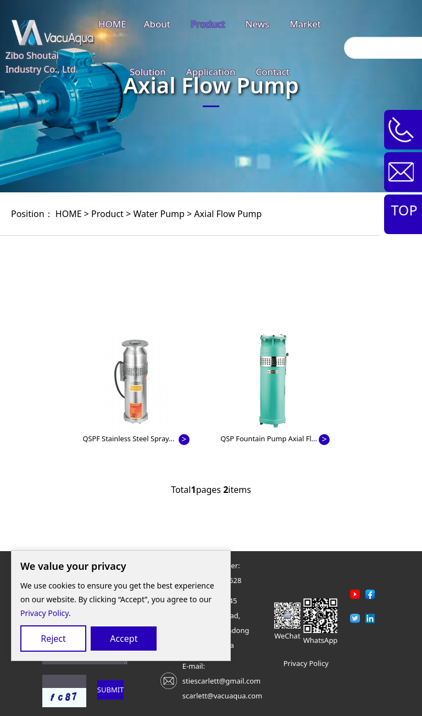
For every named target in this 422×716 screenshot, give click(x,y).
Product (208, 24)
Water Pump (158, 214)
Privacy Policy (44, 613)
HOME (112, 24)
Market (305, 24)
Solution (148, 71)
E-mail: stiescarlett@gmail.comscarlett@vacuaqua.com (222, 681)
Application (211, 71)
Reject (53, 638)
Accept (123, 638)
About (157, 24)
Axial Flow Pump (228, 214)
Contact (273, 71)
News (258, 24)
